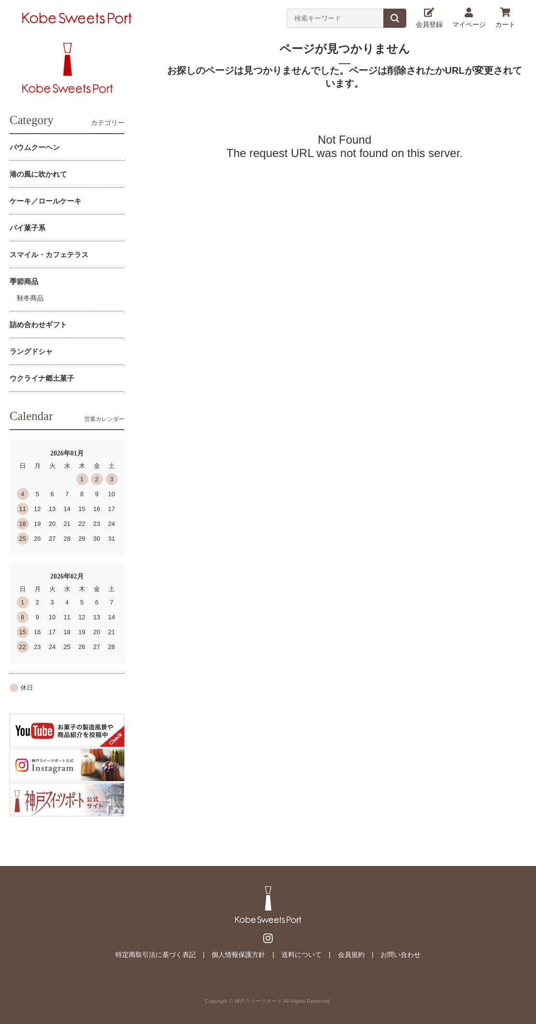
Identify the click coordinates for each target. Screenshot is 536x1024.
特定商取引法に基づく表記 (155, 954)
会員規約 (351, 954)
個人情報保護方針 (238, 954)
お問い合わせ (400, 954)
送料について (301, 954)
